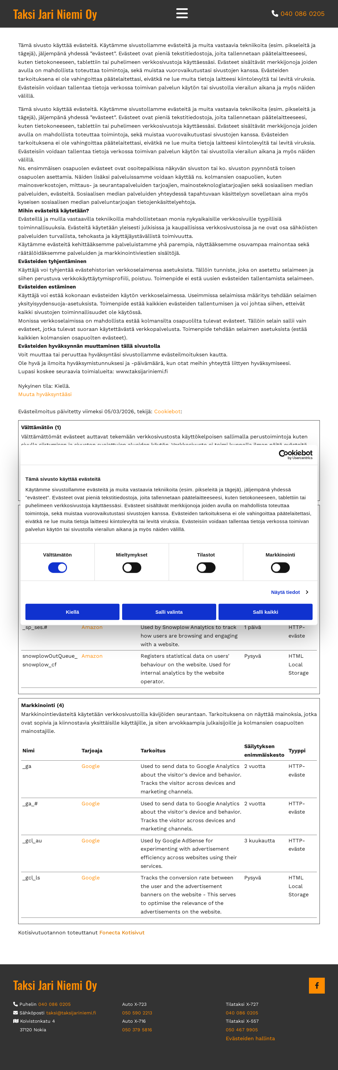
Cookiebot (167, 411)
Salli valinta (169, 611)
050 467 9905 (242, 1029)
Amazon (92, 627)
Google (91, 766)
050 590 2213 (137, 1012)
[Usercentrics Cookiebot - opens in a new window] (284, 455)
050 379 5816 (137, 1029)
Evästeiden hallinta (250, 1038)
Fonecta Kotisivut (122, 932)
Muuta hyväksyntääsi (45, 394)
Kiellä (72, 611)
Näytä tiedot (285, 592)
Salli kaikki (265, 611)
